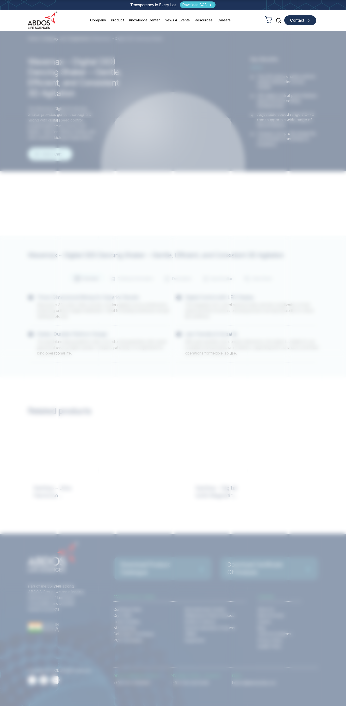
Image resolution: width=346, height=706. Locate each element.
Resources (204, 20)
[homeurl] (42, 20)
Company (98, 20)
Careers (224, 20)
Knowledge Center (144, 20)
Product (117, 20)
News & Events (177, 20)
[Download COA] (198, 4)
